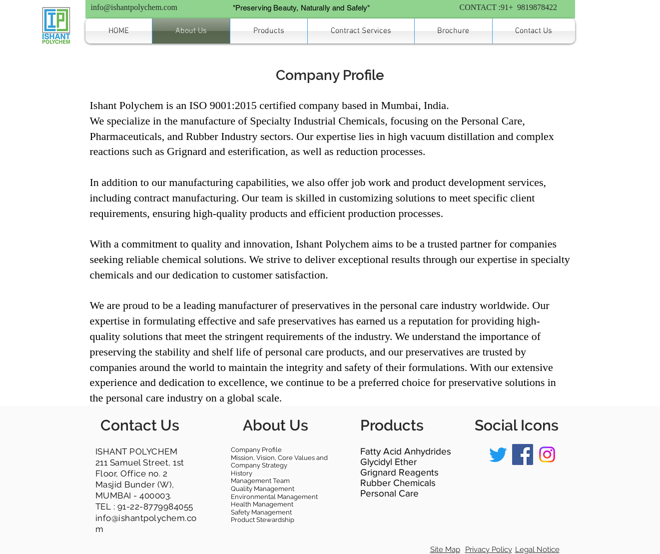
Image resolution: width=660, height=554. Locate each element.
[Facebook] (522, 454)
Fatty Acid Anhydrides (405, 451)
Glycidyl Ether (388, 461)
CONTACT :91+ (487, 7)
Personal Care (389, 493)
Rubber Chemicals (398, 483)
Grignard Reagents (399, 472)
